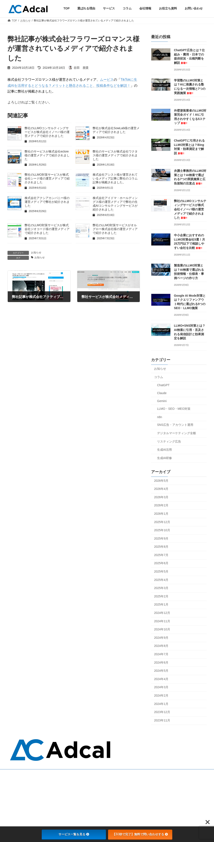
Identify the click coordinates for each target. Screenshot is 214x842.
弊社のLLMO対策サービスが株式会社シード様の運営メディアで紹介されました (47, 178)
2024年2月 (161, 695)
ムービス (107, 79)
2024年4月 (161, 678)
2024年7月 (161, 654)
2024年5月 (161, 670)
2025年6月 (161, 563)
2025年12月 (162, 521)
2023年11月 (162, 720)
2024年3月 (161, 687)
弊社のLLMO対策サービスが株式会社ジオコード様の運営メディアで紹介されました (47, 229)
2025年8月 (161, 546)
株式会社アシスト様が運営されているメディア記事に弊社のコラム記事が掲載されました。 (115, 178)
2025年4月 (161, 579)
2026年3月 (161, 497)
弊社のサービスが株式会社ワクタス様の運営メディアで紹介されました (115, 155)
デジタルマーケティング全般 (176, 433)
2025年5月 (161, 571)
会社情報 (85, 806)
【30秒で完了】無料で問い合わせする (140, 834)
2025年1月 (161, 604)
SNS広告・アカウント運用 (175, 424)
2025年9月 (161, 538)
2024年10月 (162, 629)
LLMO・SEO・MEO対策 (173, 408)
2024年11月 (162, 621)
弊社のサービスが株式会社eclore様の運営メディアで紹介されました (47, 155)
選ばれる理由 (87, 783)
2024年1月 (161, 703)
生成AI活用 (164, 449)
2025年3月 (161, 588)
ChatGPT (163, 385)
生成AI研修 (164, 457)
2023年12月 (162, 712)
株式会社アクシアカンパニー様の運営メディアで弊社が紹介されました (47, 201)
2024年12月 (162, 613)
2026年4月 (161, 489)
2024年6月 (161, 662)
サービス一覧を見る (73, 834)
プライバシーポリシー (93, 812)
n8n (159, 417)
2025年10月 (162, 530)
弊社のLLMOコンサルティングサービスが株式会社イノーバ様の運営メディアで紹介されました (47, 132)
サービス (85, 789)
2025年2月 (161, 596)
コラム (158, 376)
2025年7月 (161, 554)
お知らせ (36, 252)
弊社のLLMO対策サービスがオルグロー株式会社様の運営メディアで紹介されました (115, 229)
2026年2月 (161, 505)
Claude (161, 393)
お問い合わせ (87, 801)
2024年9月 (161, 637)
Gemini (161, 400)
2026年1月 (161, 513)
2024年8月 (161, 646)
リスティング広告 (169, 441)
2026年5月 (161, 480)
